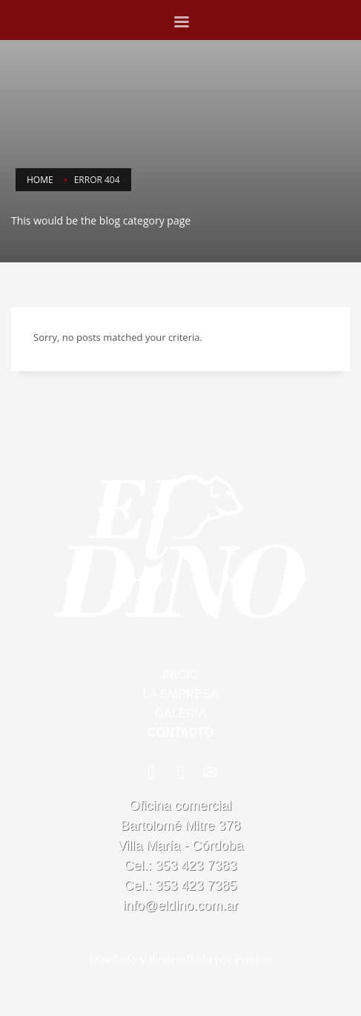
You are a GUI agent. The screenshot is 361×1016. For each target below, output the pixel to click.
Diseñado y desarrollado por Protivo (180, 959)
